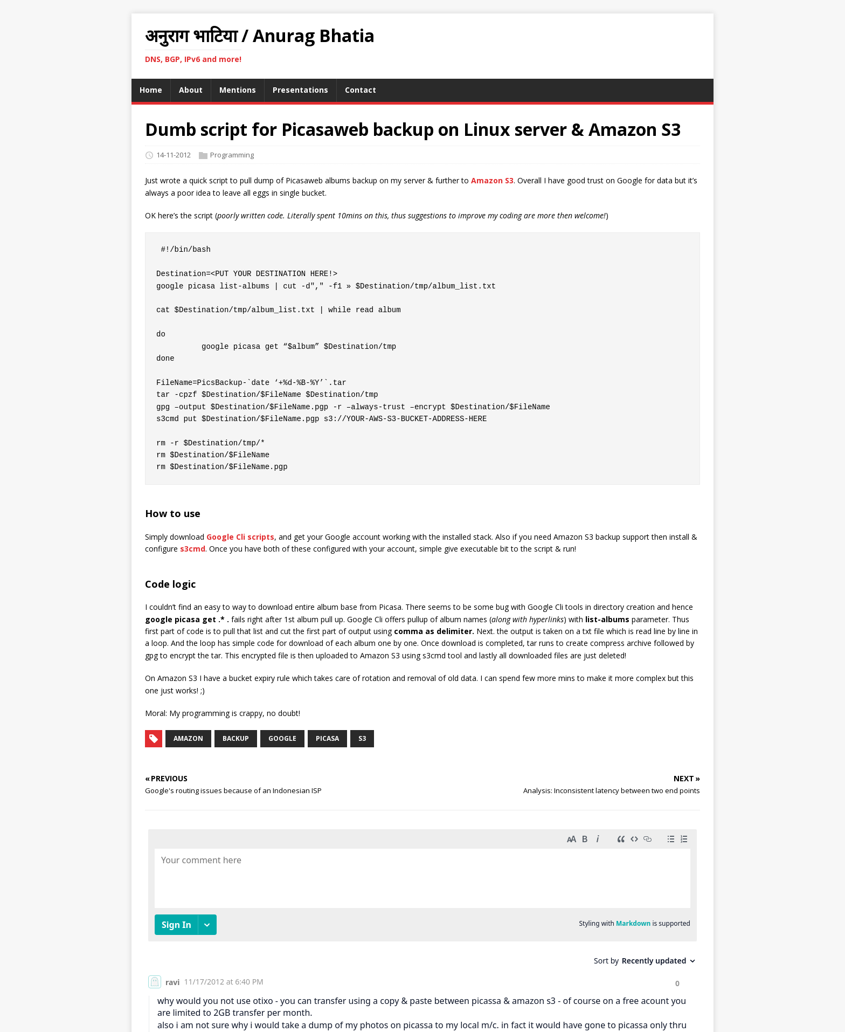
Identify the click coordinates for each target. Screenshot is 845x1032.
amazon (188, 738)
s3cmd (192, 548)
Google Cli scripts (240, 537)
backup (236, 738)
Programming (232, 155)
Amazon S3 (492, 180)
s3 (362, 738)
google (282, 738)
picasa (327, 738)
